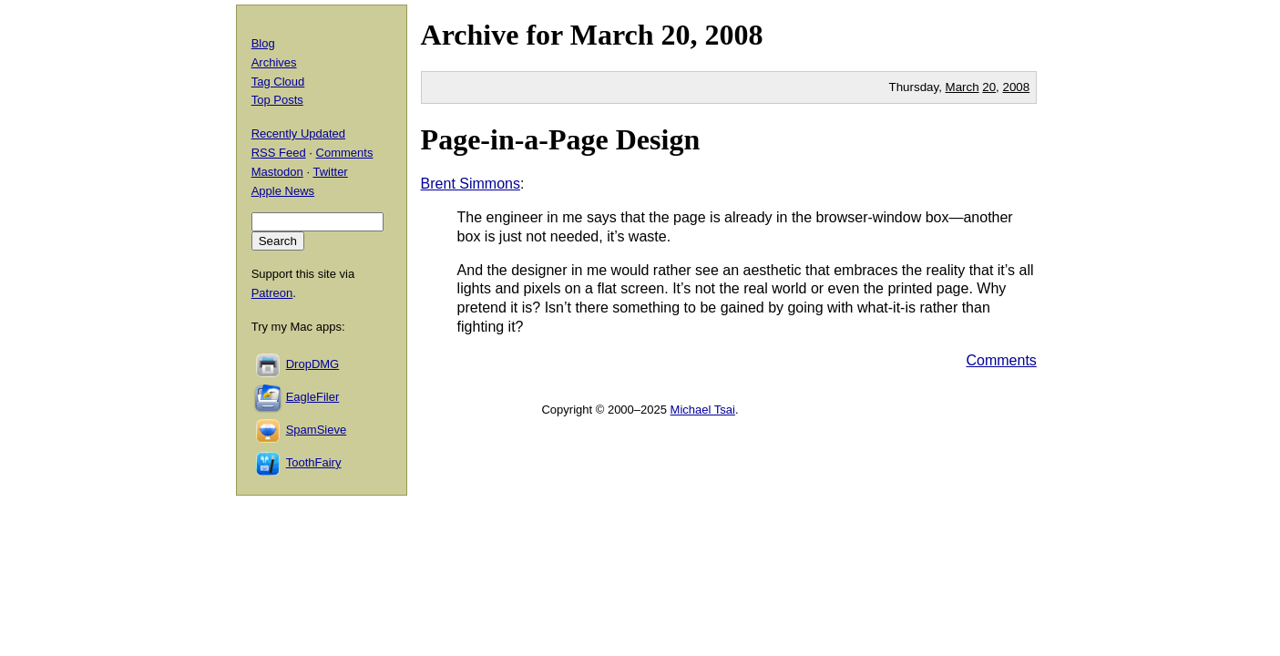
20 (989, 87)
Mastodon (277, 172)
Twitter (329, 172)
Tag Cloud (278, 81)
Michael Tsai (703, 409)
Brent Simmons (470, 183)
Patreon (272, 293)
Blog (263, 43)
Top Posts (277, 100)
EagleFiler (313, 397)
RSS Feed (278, 152)
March (612, 34)
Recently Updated (298, 133)
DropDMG (313, 364)
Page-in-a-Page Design (561, 139)
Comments (1001, 360)
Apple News (282, 191)
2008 (734, 34)
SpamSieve (316, 429)
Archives (274, 62)
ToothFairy (314, 462)
